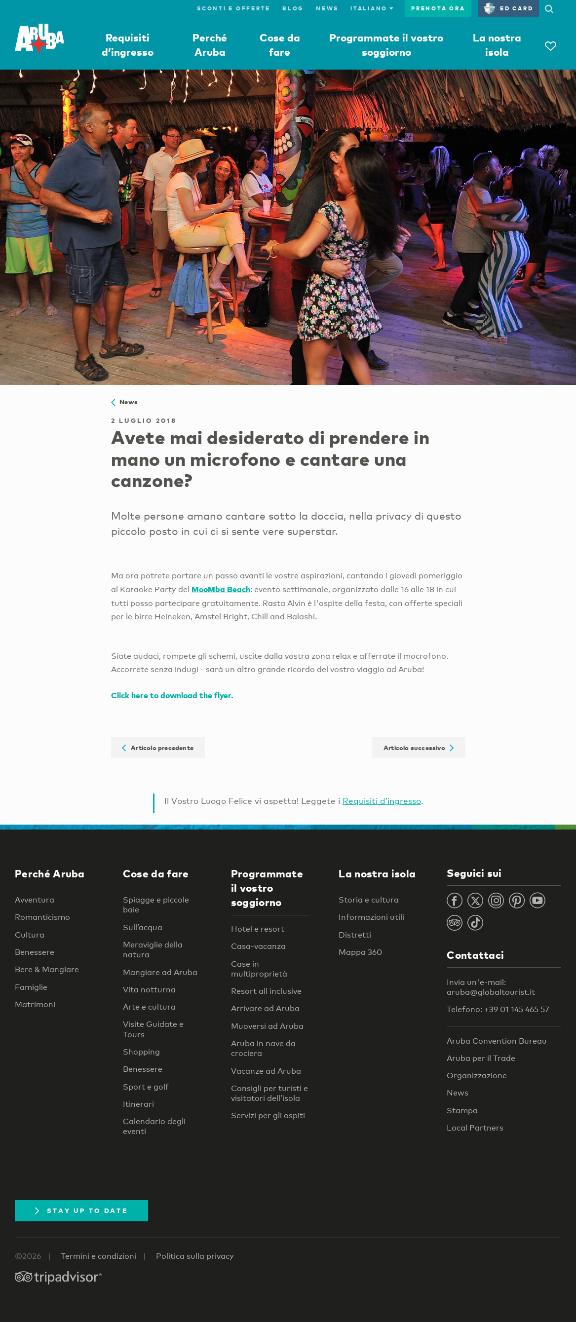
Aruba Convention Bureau (497, 1041)
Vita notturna (149, 989)
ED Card (508, 8)
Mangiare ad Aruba (160, 972)
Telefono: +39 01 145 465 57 (498, 1009)
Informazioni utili (371, 917)
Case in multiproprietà (259, 969)
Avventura (34, 900)
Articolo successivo (419, 748)
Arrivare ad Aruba (265, 1008)
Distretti (355, 935)
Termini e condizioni (98, 1256)
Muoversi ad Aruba (267, 1026)
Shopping (141, 1052)
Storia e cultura (369, 900)
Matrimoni (35, 1004)
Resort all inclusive (266, 991)
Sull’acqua (142, 927)
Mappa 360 (360, 952)
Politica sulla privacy (195, 1256)
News (327, 8)
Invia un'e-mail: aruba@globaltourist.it (491, 987)
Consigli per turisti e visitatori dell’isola (269, 1093)
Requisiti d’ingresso (382, 800)
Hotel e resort (257, 929)
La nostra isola (377, 873)
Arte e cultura (149, 1007)
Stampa (462, 1110)
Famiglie (31, 987)
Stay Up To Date (81, 1210)
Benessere (34, 952)
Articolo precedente (157, 748)
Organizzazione (477, 1075)
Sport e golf (146, 1087)
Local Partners (475, 1128)
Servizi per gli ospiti (268, 1115)
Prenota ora (438, 8)
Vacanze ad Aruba (266, 1071)
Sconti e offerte (233, 8)
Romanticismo (42, 917)
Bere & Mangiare (47, 969)
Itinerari (138, 1104)
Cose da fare (156, 873)
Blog (293, 8)
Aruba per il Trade (481, 1058)
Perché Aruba (50, 873)
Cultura (29, 935)
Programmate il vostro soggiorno (267, 888)
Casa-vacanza (258, 946)
